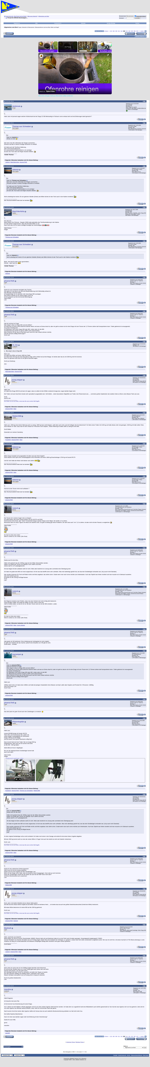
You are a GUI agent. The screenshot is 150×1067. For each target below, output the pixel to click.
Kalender (83, 23)
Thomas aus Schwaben (21, 126)
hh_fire (15, 345)
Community (57, 23)
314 (127, 31)
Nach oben (145, 1055)
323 (132, 31)
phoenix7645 (23, 162)
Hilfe (36, 23)
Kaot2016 (8, 790)
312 (121, 31)
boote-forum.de (122, 1055)
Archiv (128, 1055)
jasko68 (7, 1033)
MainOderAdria (14, 162)
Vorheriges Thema (70, 1042)
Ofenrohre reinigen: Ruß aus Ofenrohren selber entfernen (67, 56)
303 (116, 31)
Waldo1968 (16, 416)
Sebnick (15, 169)
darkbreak (16, 106)
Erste (106, 31)
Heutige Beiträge (111, 23)
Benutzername (122, 16)
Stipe (14, 409)
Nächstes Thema (80, 1042)
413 (137, 31)
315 (129, 31)
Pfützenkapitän (18, 722)
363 (134, 31)
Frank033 (8, 439)
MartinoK (7, 928)
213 (111, 31)
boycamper (16, 654)
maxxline (7, 989)
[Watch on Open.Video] (47, 91)
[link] (41, 56)
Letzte (142, 31)
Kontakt (115, 1055)
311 (119, 31)
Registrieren (17, 23)
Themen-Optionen (140, 36)
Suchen (137, 23)
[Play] (88, 47)
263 (114, 31)
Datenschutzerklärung (136, 1055)
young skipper (17, 380)
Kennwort (121, 18)
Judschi (7, 162)
